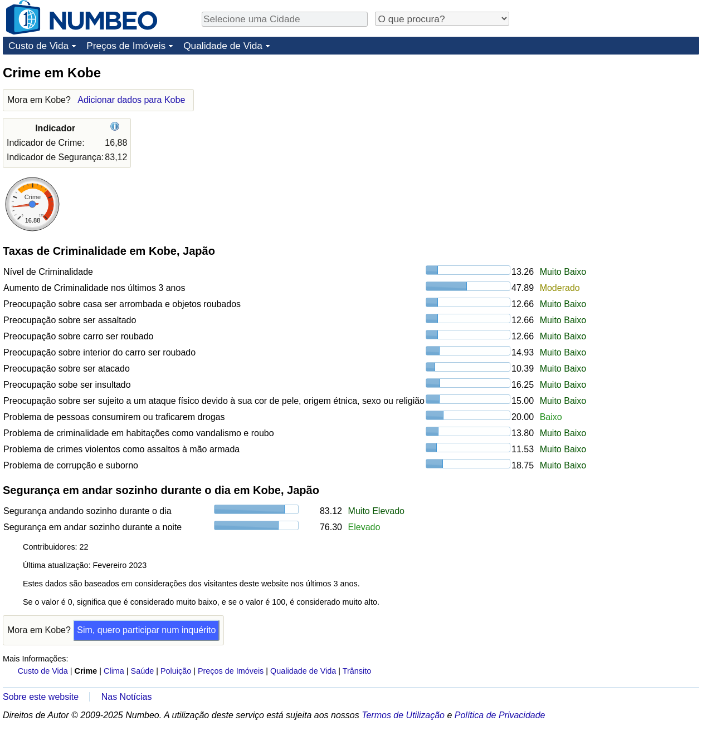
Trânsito (357, 670)
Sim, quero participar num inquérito (146, 630)
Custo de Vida (38, 45)
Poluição (175, 670)
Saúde (142, 670)
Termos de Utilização (403, 715)
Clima (114, 670)
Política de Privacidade (500, 715)
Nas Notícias (126, 697)
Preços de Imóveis (125, 45)
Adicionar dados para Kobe (131, 100)
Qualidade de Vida (222, 45)
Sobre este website (41, 697)
